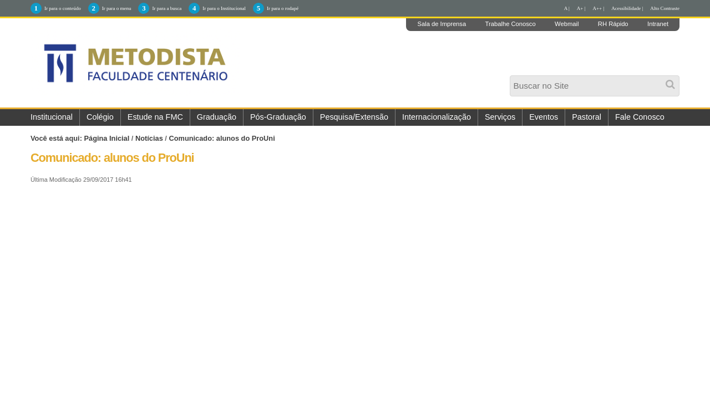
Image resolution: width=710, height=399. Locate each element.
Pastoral (586, 116)
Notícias (149, 138)
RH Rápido (613, 24)
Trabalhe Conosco (510, 24)
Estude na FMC (155, 116)
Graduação (216, 116)
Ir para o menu (116, 8)
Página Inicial (107, 138)
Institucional (52, 116)
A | (567, 8)
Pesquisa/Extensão (354, 116)
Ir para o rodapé (282, 8)
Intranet (657, 24)
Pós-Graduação (278, 116)
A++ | (599, 8)
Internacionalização (436, 116)
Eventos (543, 116)
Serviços (500, 116)
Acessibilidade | (627, 8)
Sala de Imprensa (441, 24)
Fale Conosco (640, 116)
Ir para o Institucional (224, 8)
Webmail (567, 24)
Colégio (100, 116)
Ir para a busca (166, 8)
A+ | (581, 8)
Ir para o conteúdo (62, 8)
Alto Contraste (664, 8)
